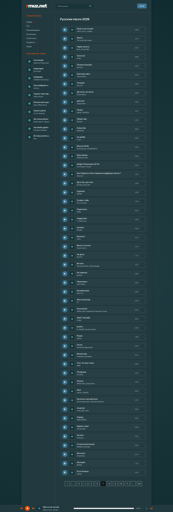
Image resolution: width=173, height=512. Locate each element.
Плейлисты (31, 38)
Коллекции (31, 34)
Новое (30, 22)
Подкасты (31, 42)
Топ (28, 26)
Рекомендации (33, 30)
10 (121, 483)
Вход (142, 6)
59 (139, 483)
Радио (29, 46)
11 (127, 483)
